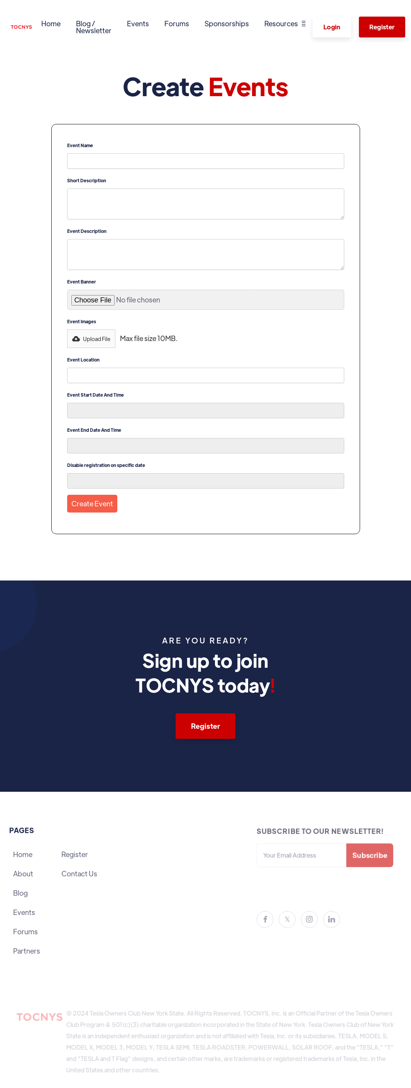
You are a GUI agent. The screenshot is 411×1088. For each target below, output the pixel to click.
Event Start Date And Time (95, 395)
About (23, 873)
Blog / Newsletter (94, 27)
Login (331, 27)
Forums (176, 23)
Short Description (86, 180)
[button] (285, 23)
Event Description (87, 231)
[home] (21, 27)
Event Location (83, 360)
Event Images (81, 321)
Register (382, 27)
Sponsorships (227, 23)
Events (138, 23)
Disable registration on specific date (106, 465)
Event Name (80, 145)
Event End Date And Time (94, 430)
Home (51, 23)
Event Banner (81, 282)
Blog (20, 892)
